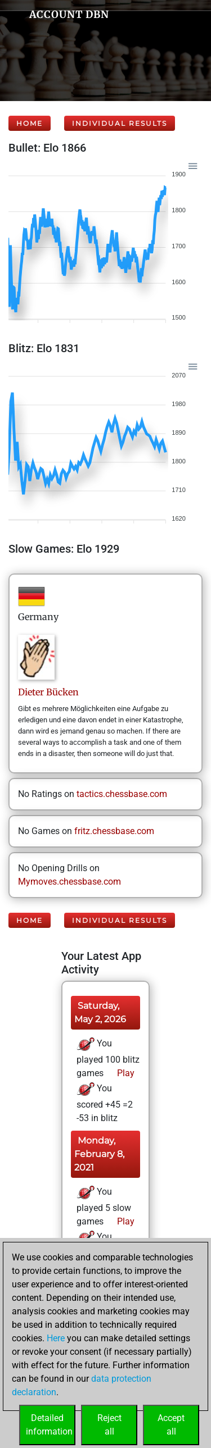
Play (124, 1073)
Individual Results (119, 123)
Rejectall (109, 1425)
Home (29, 123)
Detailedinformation (49, 1425)
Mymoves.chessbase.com (69, 881)
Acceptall (171, 1425)
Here (56, 1338)
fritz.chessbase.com (114, 831)
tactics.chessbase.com (122, 794)
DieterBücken (48, 692)
